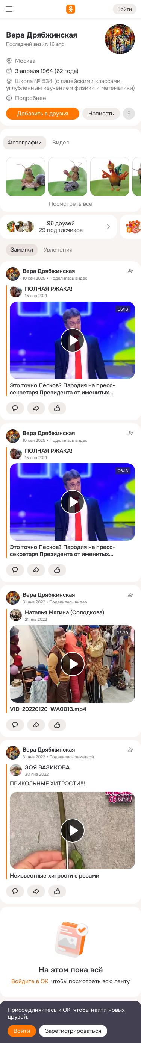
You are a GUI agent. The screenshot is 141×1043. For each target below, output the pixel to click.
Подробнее (30, 98)
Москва (25, 61)
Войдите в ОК (29, 981)
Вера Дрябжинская (41, 35)
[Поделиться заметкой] (36, 408)
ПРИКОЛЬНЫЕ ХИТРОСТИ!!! (47, 783)
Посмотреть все (70, 204)
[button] (24, 142)
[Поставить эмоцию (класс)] (57, 408)
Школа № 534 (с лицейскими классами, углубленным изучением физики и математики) (70, 84)
